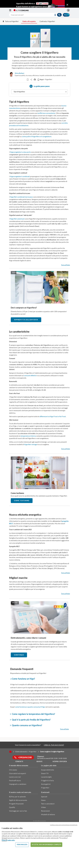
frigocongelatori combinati (20, 176)
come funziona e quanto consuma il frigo (30, 707)
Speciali (44, 797)
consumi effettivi (30, 375)
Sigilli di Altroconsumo (18, 800)
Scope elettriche (47, 770)
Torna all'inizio (65, 265)
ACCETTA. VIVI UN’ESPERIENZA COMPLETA (46, 844)
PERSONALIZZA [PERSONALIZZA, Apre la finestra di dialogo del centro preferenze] (22, 844)
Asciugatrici (46, 784)
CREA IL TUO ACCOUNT (54, 745)
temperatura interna (28, 436)
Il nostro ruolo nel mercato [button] (20, 792)
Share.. (31, 80)
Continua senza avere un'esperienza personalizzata (63, 825)
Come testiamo (21, 500)
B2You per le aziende (17, 797)
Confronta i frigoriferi (47, 21)
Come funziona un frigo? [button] (22, 678)
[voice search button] (54, 15)
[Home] (10, 751)
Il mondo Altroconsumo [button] (18, 765)
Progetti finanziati (16, 804)
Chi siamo (13, 770)
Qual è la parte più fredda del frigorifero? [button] (30, 719)
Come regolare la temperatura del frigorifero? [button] (32, 714)
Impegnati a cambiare (17, 784)
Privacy (4, 840)
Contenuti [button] (45, 792)
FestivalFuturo (15, 780)
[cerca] (28, 15)
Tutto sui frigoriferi (10, 21)
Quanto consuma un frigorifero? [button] (26, 725)
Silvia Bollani (19, 73)
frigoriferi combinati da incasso (21, 197)
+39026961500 (23, 757)
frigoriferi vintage (30, 444)
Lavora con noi (15, 777)
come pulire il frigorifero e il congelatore (36, 136)
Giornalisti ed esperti (17, 773)
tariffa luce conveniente (46, 113)
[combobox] (35, 15)
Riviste (40, 761)
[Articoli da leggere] (28, 80)
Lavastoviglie (46, 777)
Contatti (19, 761)
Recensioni (45, 811)
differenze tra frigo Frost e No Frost (53, 416)
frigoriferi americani (17, 219)
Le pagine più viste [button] (49, 765)
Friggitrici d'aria (47, 780)
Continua (19, 655)
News (43, 800)
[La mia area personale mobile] (68, 10)
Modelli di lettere (48, 814)
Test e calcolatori (47, 804)
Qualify (12, 807)
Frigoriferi (45, 788)
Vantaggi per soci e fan (18, 811)
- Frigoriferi (44, 79)
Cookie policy (11, 840)
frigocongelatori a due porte (20, 152)
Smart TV (45, 773)
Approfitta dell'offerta (26, 320)
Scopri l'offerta (60, 761)
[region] (39, 835)
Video (43, 807)
